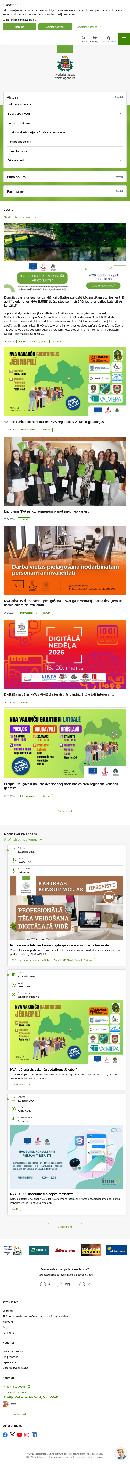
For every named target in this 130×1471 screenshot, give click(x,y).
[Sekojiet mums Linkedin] (34, 1434)
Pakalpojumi (17, 177)
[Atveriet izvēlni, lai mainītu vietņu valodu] (95, 40)
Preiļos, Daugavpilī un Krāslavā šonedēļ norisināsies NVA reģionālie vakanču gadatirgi (61, 786)
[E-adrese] (9, 1404)
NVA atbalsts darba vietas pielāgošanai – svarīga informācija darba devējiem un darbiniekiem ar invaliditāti (63, 603)
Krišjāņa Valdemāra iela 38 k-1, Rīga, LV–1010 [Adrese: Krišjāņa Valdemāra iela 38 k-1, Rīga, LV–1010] (32, 1397)
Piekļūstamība (10, 1357)
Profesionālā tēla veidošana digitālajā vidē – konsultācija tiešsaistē (59, 945)
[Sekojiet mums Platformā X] (12, 1434)
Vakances (8, 1310)
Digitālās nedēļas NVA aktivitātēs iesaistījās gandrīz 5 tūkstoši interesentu (59, 694)
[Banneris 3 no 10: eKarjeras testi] (39, 1249)
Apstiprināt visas (55, 26)
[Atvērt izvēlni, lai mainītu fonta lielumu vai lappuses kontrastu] (109, 40)
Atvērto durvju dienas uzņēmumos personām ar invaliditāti (36, 1316)
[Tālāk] (123, 1250)
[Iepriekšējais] (6, 1250)
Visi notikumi (65, 1226)
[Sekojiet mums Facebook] (5, 1434)
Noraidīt (19, 26)
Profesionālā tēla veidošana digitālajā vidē (73, 960)
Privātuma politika (13, 1351)
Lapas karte (9, 1362)
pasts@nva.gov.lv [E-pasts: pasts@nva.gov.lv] (16, 1392)
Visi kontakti (19, 1414)
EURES (22, 341)
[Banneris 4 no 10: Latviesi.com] (65, 1249)
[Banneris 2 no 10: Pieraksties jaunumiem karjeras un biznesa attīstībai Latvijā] (13, 1249)
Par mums (8, 1332)
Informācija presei (38, 341)
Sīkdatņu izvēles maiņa (15, 1367)
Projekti (7, 1327)
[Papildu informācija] (29, 1386)
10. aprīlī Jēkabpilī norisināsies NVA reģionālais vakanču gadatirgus (54, 422)
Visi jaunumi (65, 811)
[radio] (45, 1284)
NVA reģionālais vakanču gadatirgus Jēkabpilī (43, 1070)
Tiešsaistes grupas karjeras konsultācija (30, 960)
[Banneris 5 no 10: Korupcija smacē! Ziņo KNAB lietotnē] (91, 1249)
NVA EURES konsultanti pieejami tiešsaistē (41, 1194)
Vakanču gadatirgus (21, 1084)
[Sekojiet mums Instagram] (26, 1435)
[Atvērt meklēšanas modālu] (84, 40)
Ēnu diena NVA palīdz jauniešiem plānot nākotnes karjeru (46, 511)
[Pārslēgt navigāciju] (124, 39)
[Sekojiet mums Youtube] (19, 1435)
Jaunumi (57, 341)
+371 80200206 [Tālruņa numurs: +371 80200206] (16, 1386)
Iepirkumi (8, 1321)
